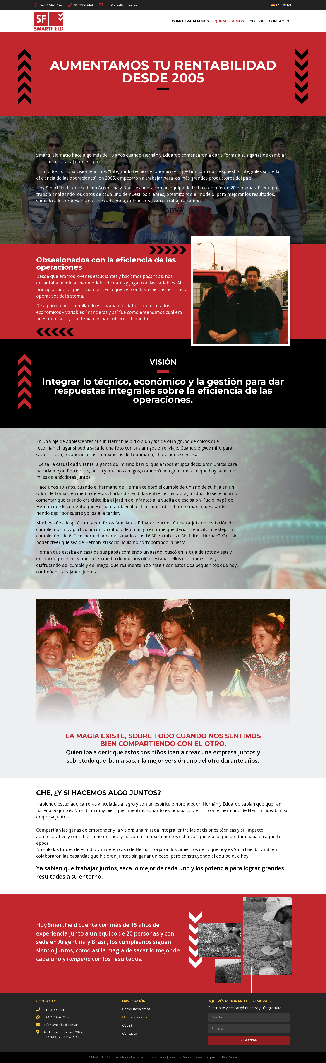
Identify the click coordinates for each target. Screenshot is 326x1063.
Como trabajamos (190, 21)
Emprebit (212, 1057)
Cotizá (256, 21)
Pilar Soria (229, 1057)
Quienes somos (229, 21)
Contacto (279, 21)
